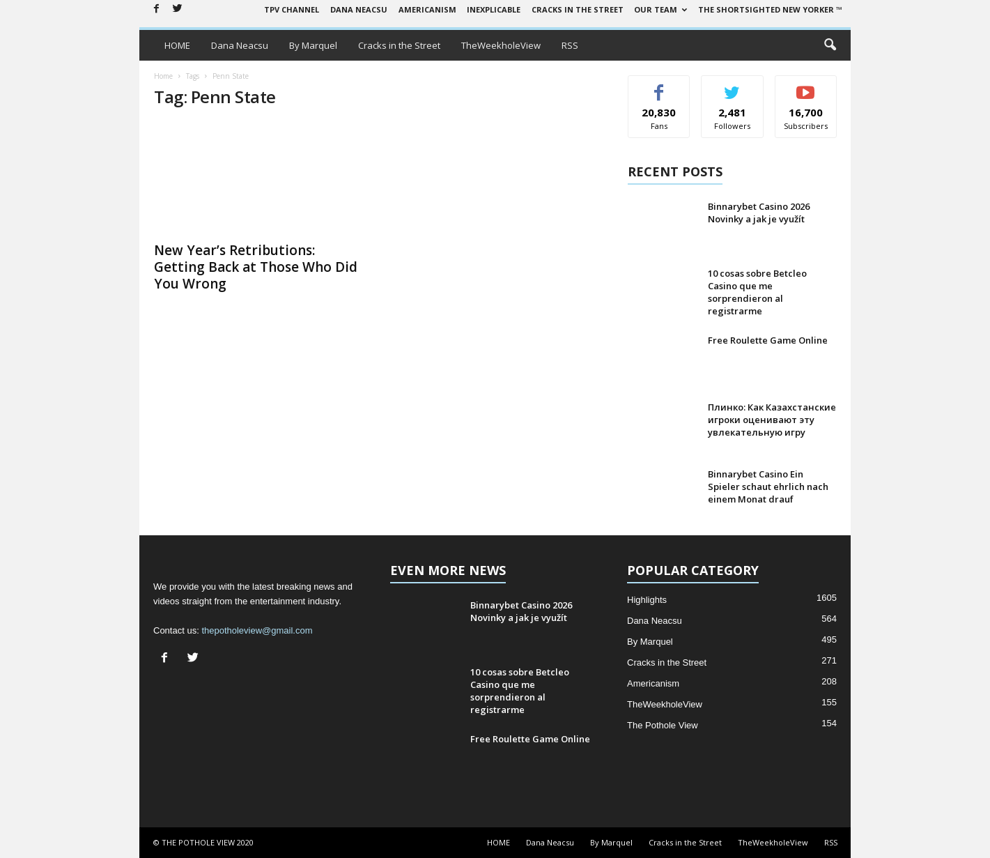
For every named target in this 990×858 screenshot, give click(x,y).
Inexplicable (493, 9)
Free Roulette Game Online (768, 340)
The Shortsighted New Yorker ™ (770, 9)
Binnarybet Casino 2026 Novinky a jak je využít (759, 212)
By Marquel (313, 45)
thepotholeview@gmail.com (256, 630)
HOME (177, 45)
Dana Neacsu (358, 9)
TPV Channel (291, 9)
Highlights (647, 600)
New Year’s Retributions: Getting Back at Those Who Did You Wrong (255, 267)
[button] (829, 45)
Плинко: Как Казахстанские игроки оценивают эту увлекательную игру (772, 419)
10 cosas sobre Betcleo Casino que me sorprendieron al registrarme (757, 292)
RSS (570, 45)
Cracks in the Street (578, 9)
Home (163, 76)
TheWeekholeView (501, 45)
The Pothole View (662, 725)
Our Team (660, 9)
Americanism (427, 9)
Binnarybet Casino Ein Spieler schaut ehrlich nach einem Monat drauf (768, 486)
